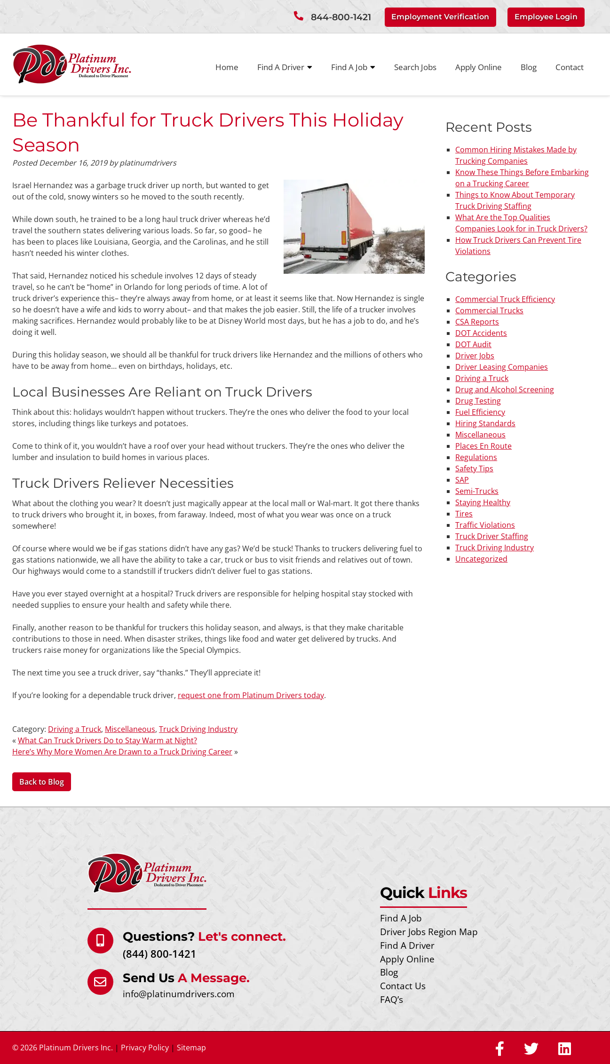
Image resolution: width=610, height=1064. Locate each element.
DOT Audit (473, 344)
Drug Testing (478, 401)
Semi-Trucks (477, 491)
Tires (464, 513)
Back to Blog (41, 782)
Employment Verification (440, 16)
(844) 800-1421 (160, 953)
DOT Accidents (481, 333)
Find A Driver (284, 67)
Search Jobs (415, 67)
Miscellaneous (130, 729)
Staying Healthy (482, 502)
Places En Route (483, 446)
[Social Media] (499, 1049)
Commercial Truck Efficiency (505, 299)
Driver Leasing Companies (501, 367)
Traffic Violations (485, 525)
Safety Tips (474, 468)
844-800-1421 (341, 17)
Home (226, 67)
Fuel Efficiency (480, 412)
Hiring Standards (485, 423)
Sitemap (191, 1047)
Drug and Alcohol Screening (504, 389)
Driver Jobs (474, 355)
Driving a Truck (74, 729)
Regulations (476, 457)
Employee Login (546, 16)
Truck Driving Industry (198, 729)
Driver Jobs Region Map (429, 931)
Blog (529, 67)
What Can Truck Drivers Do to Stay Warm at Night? (107, 740)
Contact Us (403, 985)
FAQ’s (391, 999)
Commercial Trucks (489, 310)
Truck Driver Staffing (491, 536)
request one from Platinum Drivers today (251, 695)
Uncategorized (481, 559)
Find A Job (353, 67)
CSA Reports (477, 322)
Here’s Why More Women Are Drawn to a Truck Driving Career (122, 751)
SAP (462, 480)
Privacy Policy (145, 1047)
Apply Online (478, 67)
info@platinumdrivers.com (179, 993)
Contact (569, 67)
